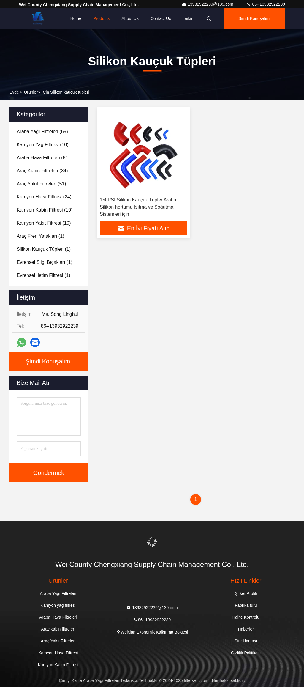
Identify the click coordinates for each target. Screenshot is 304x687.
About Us (130, 18)
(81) (43, 157)
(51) (41, 183)
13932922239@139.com (208, 4)
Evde (14, 92)
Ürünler (31, 92)
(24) (44, 196)
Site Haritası (246, 641)
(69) (42, 131)
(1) (40, 236)
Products (101, 18)
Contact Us (161, 18)
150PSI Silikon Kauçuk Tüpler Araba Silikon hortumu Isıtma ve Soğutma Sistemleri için (138, 207)
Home (75, 18)
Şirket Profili (246, 593)
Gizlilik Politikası (246, 652)
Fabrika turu (246, 605)
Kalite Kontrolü (245, 617)
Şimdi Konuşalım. (254, 18)
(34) (42, 170)
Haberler (246, 629)
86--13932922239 (265, 4)
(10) (43, 144)
